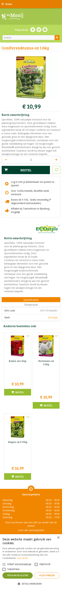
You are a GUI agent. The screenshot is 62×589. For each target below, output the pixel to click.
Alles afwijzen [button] (47, 575)
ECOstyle (53, 317)
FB (32, 29)
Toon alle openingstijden (31, 480)
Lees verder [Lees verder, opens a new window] (22, 558)
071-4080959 (32, 510)
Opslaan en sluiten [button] (17, 575)
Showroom (31, 305)
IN (38, 29)
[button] (31, 583)
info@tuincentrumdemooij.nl (32, 514)
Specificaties (31, 300)
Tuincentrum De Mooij (31, 500)
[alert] (31, 561)
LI (44, 29)
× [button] (58, 537)
